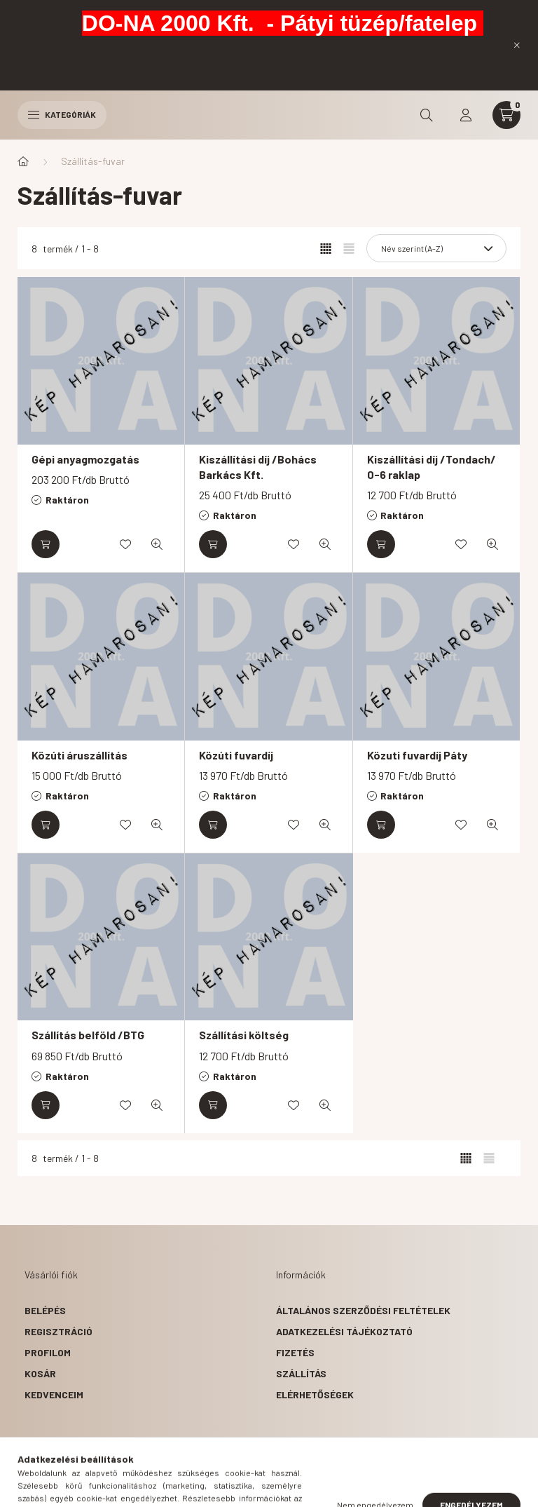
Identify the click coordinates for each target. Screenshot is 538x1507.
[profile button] (466, 115)
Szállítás (301, 1373)
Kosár (40, 1373)
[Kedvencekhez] (125, 544)
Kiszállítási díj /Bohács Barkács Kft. (258, 466)
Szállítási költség (244, 1034)
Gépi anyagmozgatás (85, 459)
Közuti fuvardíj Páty (417, 755)
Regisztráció (58, 1331)
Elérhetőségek (315, 1394)
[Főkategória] (23, 161)
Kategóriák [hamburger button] (62, 114)
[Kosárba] (46, 544)
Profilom (48, 1352)
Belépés (45, 1310)
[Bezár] (516, 44)
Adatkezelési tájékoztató (344, 1331)
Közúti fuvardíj (236, 755)
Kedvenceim (54, 1394)
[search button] (427, 115)
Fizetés (295, 1352)
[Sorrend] (436, 248)
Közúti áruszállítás (79, 755)
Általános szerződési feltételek (363, 1310)
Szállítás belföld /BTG (88, 1034)
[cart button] (506, 115)
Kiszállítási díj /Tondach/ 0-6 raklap (431, 466)
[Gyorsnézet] (157, 544)
